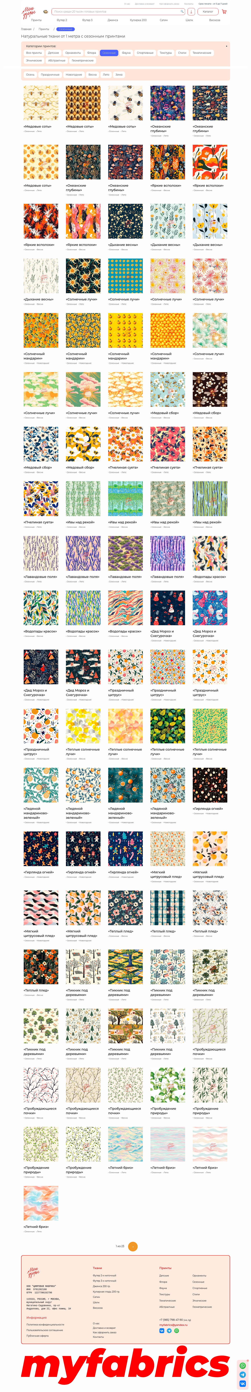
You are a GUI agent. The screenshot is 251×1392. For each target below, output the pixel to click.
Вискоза (98, 1307)
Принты (165, 1268)
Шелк (96, 1302)
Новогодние (74, 74)
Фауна (126, 52)
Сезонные (109, 52)
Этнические (34, 60)
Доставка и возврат (144, 4)
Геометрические (82, 60)
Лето (106, 74)
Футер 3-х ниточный (104, 1280)
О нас (127, 4)
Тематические (202, 52)
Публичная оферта (38, 1335)
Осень (30, 74)
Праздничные (50, 74)
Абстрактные (56, 60)
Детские (53, 52)
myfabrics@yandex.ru (173, 1325)
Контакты (188, 4)
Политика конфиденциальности (45, 1324)
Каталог (208, 11)
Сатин (96, 1297)
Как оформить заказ (169, 4)
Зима (119, 74)
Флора (91, 52)
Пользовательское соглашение (45, 1330)
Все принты (34, 52)
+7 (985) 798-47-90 (175, 1319)
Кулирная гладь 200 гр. (106, 1291)
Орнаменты (73, 52)
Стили (182, 52)
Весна (93, 74)
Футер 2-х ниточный (104, 1275)
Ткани (97, 1268)
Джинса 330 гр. (101, 1286)
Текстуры (166, 52)
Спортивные (145, 52)
